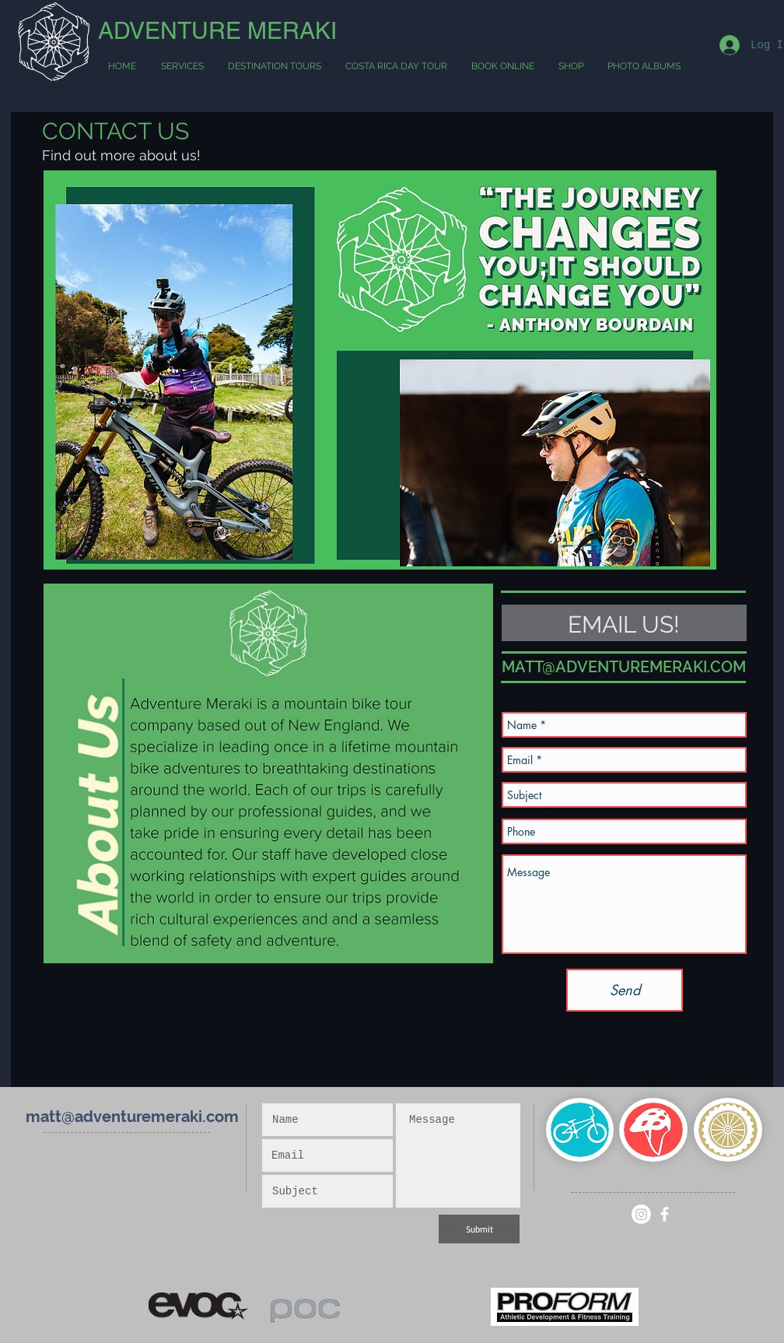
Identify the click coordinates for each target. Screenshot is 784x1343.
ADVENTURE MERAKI (217, 30)
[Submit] (479, 1229)
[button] (274, 66)
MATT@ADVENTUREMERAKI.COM (624, 666)
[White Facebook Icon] (664, 1214)
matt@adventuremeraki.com (132, 1116)
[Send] (624, 990)
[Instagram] (641, 1214)
